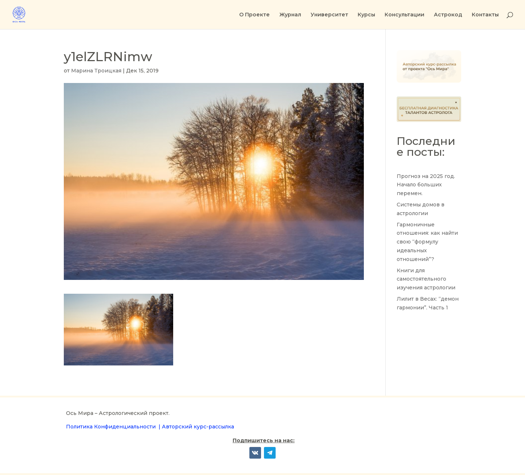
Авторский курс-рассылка (198, 426)
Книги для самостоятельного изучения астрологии (426, 279)
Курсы (366, 15)
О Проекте (254, 15)
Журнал (290, 15)
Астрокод (448, 15)
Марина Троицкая (96, 70)
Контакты (485, 15)
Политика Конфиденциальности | (114, 426)
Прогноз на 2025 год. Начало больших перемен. (426, 185)
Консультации (404, 15)
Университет (329, 15)
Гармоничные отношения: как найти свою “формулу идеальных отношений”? (427, 241)
